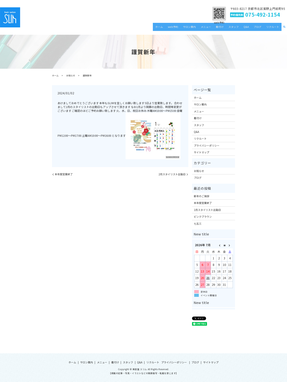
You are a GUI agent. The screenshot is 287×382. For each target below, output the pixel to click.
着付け (228, 28)
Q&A (250, 28)
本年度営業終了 (64, 174)
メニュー (216, 28)
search (284, 28)
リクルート (273, 28)
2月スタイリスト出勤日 (172, 174)
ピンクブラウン (203, 216)
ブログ (260, 28)
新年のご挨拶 (201, 196)
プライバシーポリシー (206, 145)
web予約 (186, 28)
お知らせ (70, 75)
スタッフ (240, 28)
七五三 (198, 223)
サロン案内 (201, 28)
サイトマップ (201, 152)
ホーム (174, 28)
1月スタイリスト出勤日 (207, 210)
